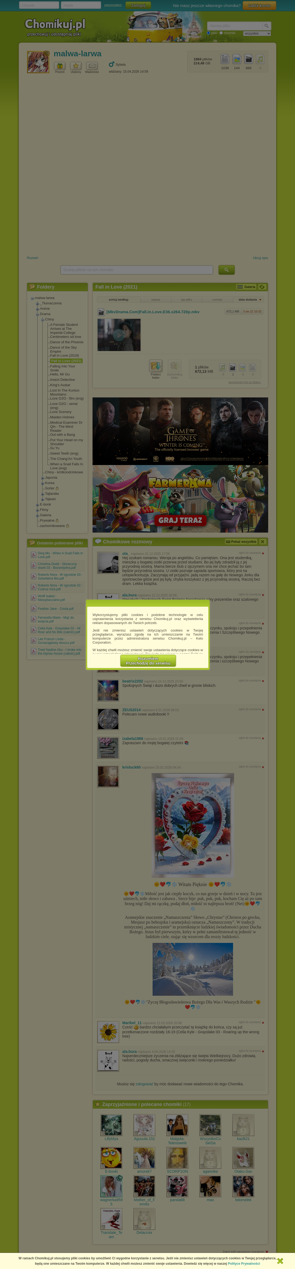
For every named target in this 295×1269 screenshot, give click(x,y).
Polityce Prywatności (244, 1264)
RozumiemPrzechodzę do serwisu (148, 660)
